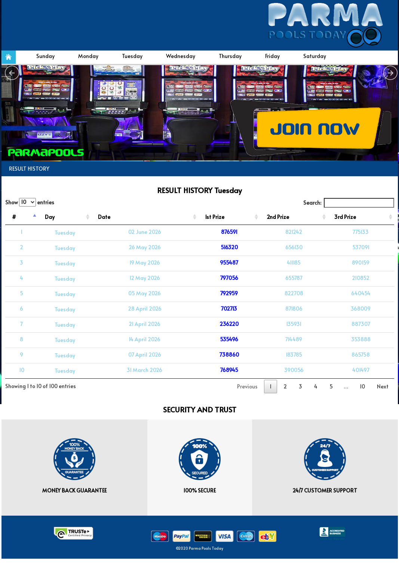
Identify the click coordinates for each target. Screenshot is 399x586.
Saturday (314, 55)
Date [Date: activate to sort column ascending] (104, 216)
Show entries (29, 202)
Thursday (230, 55)
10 (362, 386)
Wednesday (180, 55)
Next (383, 386)
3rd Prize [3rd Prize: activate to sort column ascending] (345, 216)
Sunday (45, 55)
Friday (272, 55)
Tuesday (132, 55)
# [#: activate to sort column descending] (14, 216)
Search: (348, 203)
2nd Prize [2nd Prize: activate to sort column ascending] (278, 216)
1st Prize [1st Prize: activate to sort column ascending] (214, 216)
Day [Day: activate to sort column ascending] (50, 216)
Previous (247, 386)
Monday (88, 55)
